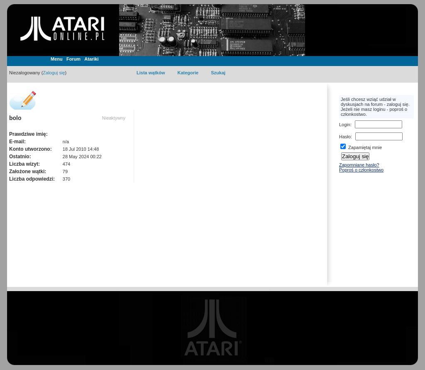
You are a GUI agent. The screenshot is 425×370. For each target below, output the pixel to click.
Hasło (345, 136)
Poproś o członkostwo (361, 169)
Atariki (91, 58)
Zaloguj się (54, 72)
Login (344, 124)
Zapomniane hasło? (359, 164)
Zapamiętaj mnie (361, 147)
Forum (73, 58)
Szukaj (218, 72)
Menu (57, 58)
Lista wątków (151, 72)
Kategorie (187, 72)
